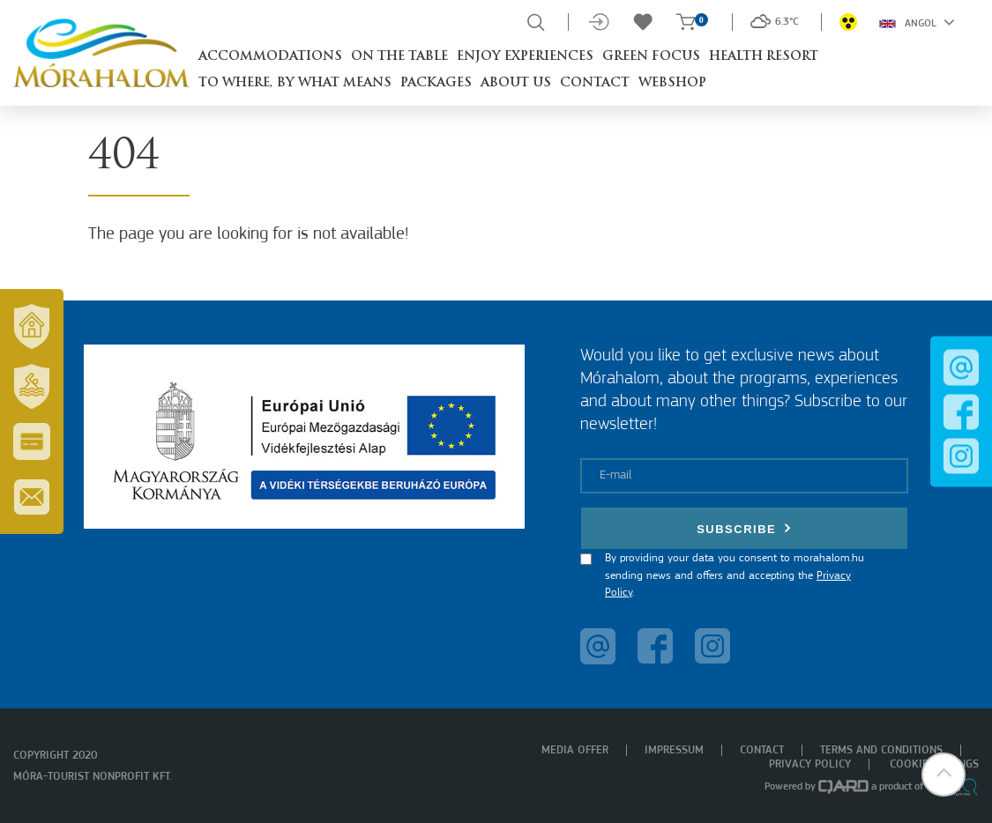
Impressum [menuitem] (674, 750)
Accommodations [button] (270, 56)
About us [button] (516, 83)
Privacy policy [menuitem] (810, 764)
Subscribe (744, 528)
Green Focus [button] (651, 56)
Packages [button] (436, 83)
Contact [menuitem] (762, 750)
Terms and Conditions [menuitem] (881, 750)
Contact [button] (595, 83)
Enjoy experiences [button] (525, 56)
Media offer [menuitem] (574, 750)
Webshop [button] (672, 83)
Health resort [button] (763, 56)
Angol (917, 22)
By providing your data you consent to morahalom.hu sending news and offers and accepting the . (734, 575)
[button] (943, 775)
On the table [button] (399, 56)
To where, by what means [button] (295, 83)
